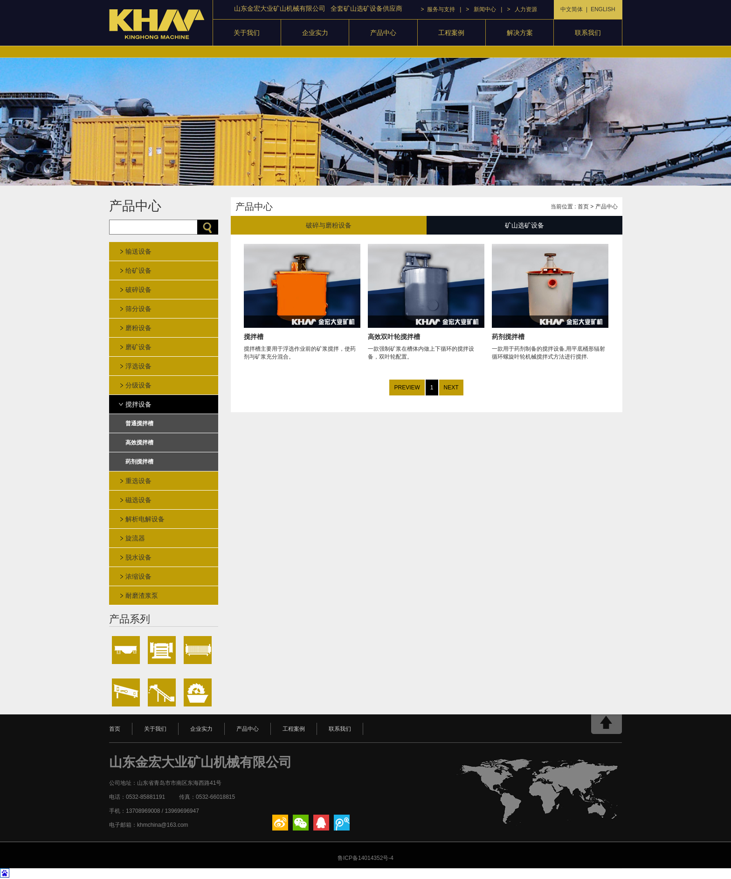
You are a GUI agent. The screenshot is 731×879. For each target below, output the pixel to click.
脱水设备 (138, 557)
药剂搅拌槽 (139, 461)
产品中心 (383, 32)
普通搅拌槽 (139, 423)
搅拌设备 (138, 404)
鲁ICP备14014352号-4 (365, 858)
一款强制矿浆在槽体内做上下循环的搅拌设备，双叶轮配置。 (426, 341)
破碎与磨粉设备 (329, 225)
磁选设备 (138, 500)
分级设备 (138, 385)
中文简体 (571, 9)
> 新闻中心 (481, 9)
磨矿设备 (138, 347)
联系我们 (588, 32)
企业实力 (315, 32)
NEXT (451, 387)
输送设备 (138, 251)
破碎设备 (138, 289)
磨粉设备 (138, 328)
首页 (583, 206)
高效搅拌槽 (139, 442)
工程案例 (451, 32)
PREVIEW (407, 387)
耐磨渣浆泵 (141, 595)
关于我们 (247, 32)
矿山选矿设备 (524, 225)
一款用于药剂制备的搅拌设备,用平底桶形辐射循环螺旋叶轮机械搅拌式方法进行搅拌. (550, 341)
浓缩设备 (138, 576)
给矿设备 (138, 270)
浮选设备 (138, 366)
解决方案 (520, 32)
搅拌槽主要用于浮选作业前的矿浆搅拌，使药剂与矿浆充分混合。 (302, 341)
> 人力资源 (522, 9)
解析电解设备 (145, 519)
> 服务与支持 (438, 9)
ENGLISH (603, 9)
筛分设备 (138, 308)
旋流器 (135, 538)
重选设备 (138, 480)
